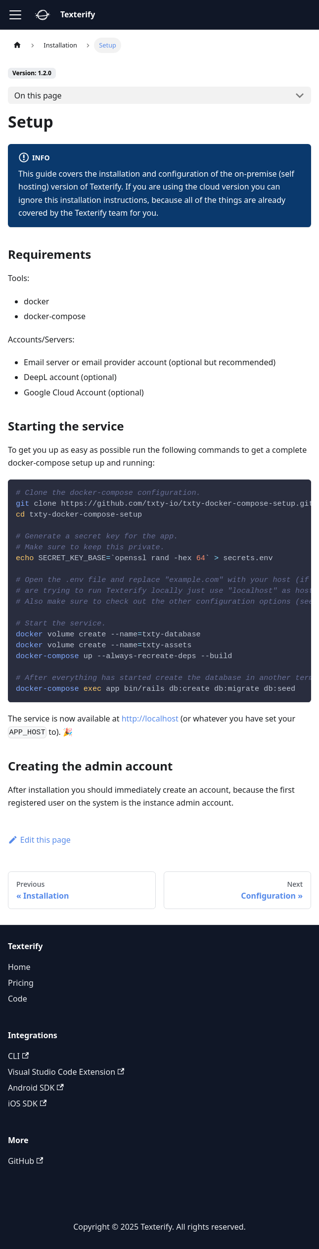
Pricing (21, 982)
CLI (18, 1056)
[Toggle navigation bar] (15, 14)
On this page (38, 95)
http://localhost (150, 718)
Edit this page (39, 839)
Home (19, 966)
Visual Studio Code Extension (66, 1071)
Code (17, 998)
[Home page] (17, 45)
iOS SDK (27, 1103)
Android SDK (36, 1087)
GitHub (25, 1160)
